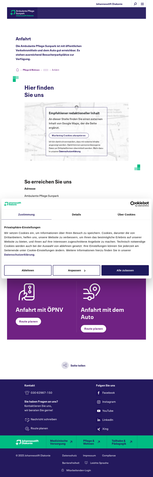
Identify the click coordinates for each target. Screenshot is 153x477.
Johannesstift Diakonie (109, 4)
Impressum (89, 455)
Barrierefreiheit (70, 463)
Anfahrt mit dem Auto (102, 312)
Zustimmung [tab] (26, 214)
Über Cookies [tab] (126, 214)
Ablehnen (28, 270)
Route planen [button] (28, 321)
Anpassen (76, 270)
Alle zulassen (125, 270)
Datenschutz (69, 455)
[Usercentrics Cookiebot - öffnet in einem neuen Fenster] (133, 204)
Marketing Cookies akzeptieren (69, 135)
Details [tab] (76, 214)
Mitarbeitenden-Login (78, 470)
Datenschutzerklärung (69, 151)
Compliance (109, 455)
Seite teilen (78, 365)
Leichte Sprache (99, 463)
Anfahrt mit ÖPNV (39, 309)
